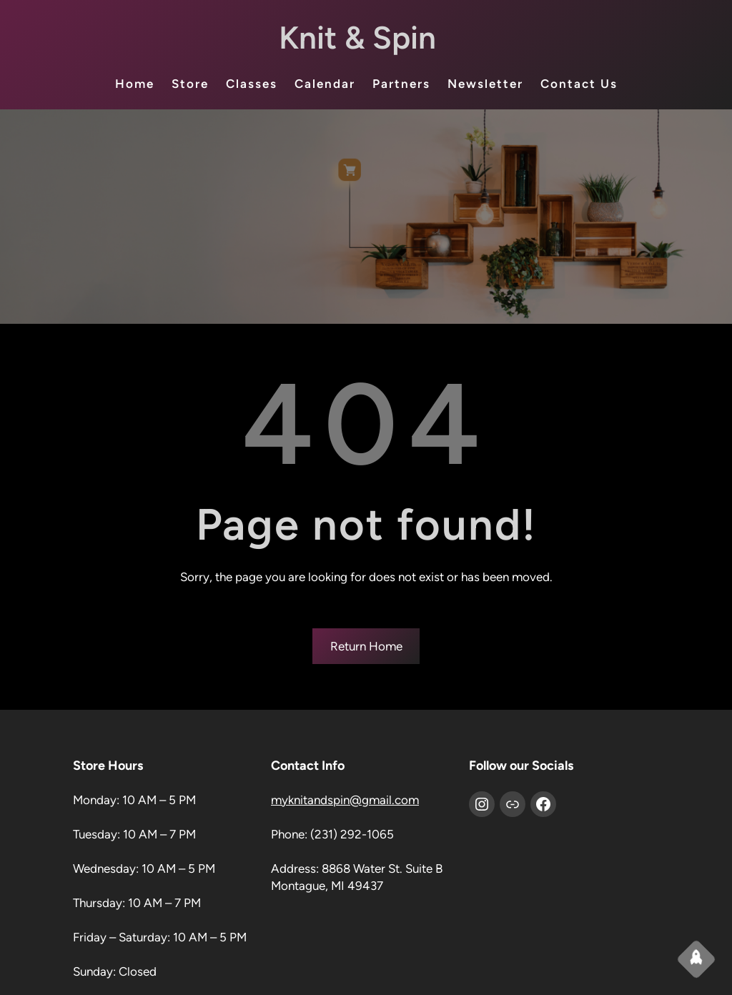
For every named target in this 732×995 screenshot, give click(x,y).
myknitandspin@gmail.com (345, 800)
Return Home (366, 646)
